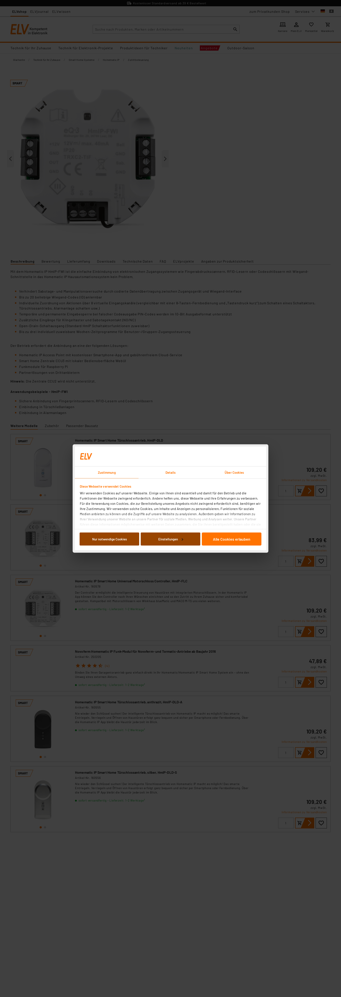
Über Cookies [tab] (234, 472)
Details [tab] (170, 472)
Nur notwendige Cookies (109, 539)
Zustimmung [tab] (107, 472)
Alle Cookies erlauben (231, 539)
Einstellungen (170, 539)
